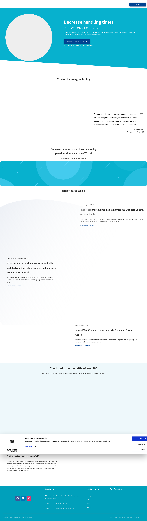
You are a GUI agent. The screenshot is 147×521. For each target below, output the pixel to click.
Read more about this (14, 286)
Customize (131, 511)
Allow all (131, 506)
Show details (29, 513)
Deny (131, 516)
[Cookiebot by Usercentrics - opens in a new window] (12, 517)
